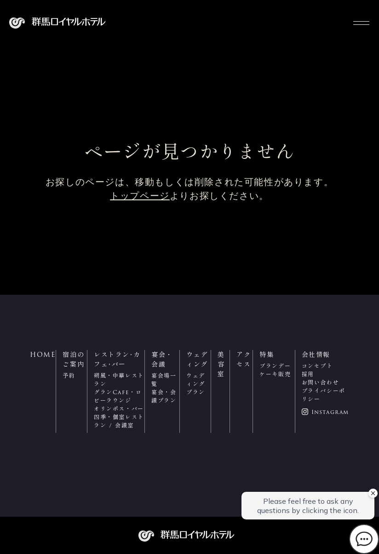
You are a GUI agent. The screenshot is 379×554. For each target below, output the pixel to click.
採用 (308, 374)
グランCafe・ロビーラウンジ (118, 396)
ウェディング (195, 379)
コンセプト (317, 366)
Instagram (330, 412)
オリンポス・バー (119, 408)
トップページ (140, 196)
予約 (69, 375)
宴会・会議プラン (163, 396)
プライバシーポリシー (323, 394)
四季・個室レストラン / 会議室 (119, 421)
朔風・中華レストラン (119, 379)
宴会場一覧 (163, 379)
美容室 (221, 364)
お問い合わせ (320, 382)
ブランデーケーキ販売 (275, 370)
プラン (195, 392)
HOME (43, 355)
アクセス (243, 359)
